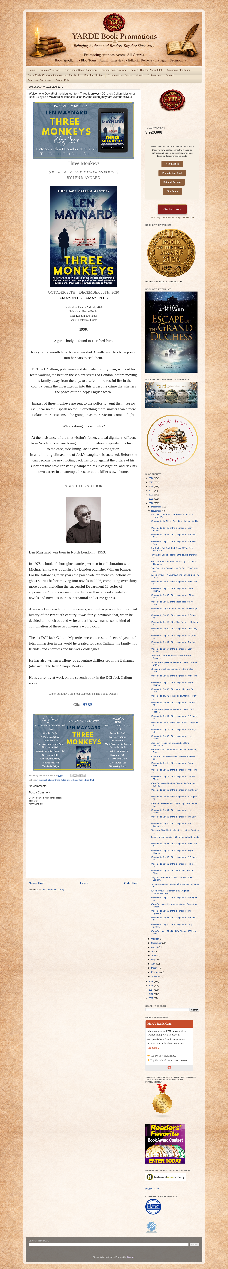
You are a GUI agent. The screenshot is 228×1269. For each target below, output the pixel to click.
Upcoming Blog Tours (178, 70)
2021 (151, 499)
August (154, 947)
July (153, 951)
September (156, 943)
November (156, 511)
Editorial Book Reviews (113, 70)
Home (32, 70)
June (153, 955)
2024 (151, 486)
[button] (83, 236)
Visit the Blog (172, 164)
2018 (151, 985)
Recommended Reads (119, 75)
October (155, 939)
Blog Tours (172, 191)
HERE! (88, 704)
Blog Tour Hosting (93, 75)
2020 (151, 503)
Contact (169, 75)
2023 (151, 490)
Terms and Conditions (39, 80)
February (155, 972)
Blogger (131, 1257)
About (139, 75)
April (153, 964)
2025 (151, 482)
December (156, 507)
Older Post (131, 883)
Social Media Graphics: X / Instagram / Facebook (53, 75)
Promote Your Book (50, 70)
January (155, 976)
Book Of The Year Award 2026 (146, 70)
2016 (151, 994)
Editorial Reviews (172, 182)
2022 (151, 495)
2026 (151, 478)
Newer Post (36, 883)
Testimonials (154, 75)
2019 (151, 981)
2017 (151, 990)
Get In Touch (172, 209)
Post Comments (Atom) (53, 889)
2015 (151, 998)
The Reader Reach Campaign (81, 70)
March (154, 968)
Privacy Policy (63, 80)
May (153, 960)
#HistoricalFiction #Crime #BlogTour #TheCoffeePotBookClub (65, 780)
